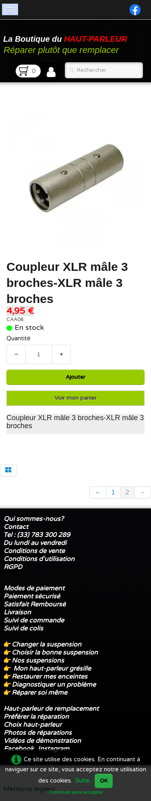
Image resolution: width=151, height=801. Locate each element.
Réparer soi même (39, 693)
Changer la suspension (46, 644)
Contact (16, 527)
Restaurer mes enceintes (49, 677)
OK (104, 781)
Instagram (53, 749)
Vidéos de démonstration (42, 741)
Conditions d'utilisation (39, 559)
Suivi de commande (34, 620)
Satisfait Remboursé (35, 604)
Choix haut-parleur (33, 725)
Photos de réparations (38, 733)
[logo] (66, 41)
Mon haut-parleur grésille (52, 669)
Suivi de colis (23, 628)
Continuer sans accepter (76, 792)
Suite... (84, 780)
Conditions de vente (34, 551)
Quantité (18, 338)
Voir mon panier (75, 397)
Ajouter (75, 377)
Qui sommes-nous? (34, 519)
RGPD (13, 567)
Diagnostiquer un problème (54, 685)
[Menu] (10, 9)
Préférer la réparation (36, 717)
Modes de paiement (34, 588)
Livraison (17, 612)
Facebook (19, 749)
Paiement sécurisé (32, 596)
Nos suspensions (38, 661)
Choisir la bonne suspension (55, 653)
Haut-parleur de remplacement (51, 709)
